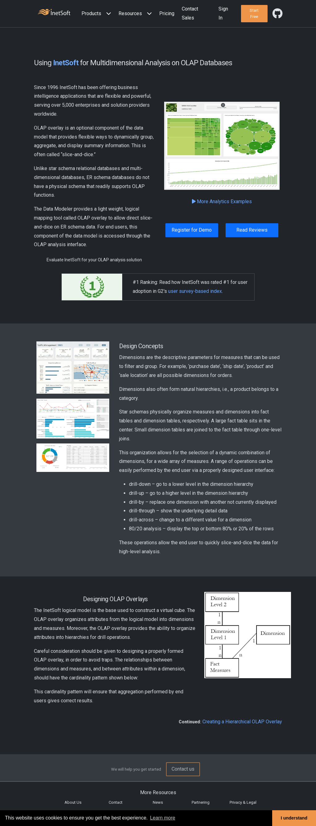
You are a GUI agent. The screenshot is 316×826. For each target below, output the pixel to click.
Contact (116, 802)
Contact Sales (190, 13)
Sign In (223, 13)
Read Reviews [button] (252, 230)
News (158, 802)
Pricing (166, 13)
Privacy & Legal (243, 802)
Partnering (201, 802)
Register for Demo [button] (192, 230)
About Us (72, 802)
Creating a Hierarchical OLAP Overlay (242, 722)
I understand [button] (294, 817)
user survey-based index (195, 291)
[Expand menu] (107, 14)
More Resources (158, 792)
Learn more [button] (162, 817)
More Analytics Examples (222, 201)
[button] (97, 13)
